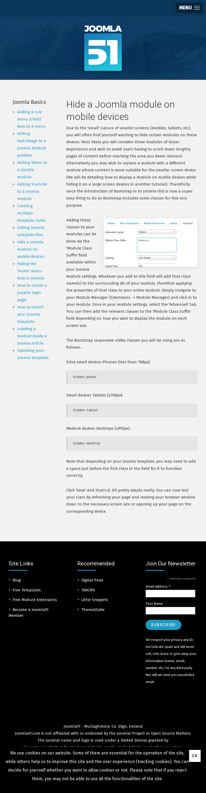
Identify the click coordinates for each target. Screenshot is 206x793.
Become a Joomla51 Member (29, 612)
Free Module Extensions (35, 599)
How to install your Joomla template (30, 314)
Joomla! (53, 740)
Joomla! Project (130, 733)
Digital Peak (92, 580)
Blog (17, 580)
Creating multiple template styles (31, 213)
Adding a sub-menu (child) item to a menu (31, 119)
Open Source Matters (170, 733)
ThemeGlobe (93, 609)
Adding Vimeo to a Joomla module (32, 169)
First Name (154, 604)
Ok (195, 756)
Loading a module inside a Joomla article (32, 336)
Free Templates (27, 590)
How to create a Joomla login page (32, 292)
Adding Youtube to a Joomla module (32, 191)
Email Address (158, 586)
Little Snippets (94, 599)
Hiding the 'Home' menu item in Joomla (30, 271)
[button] (189, 8)
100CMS (88, 590)
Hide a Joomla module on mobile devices (30, 249)
